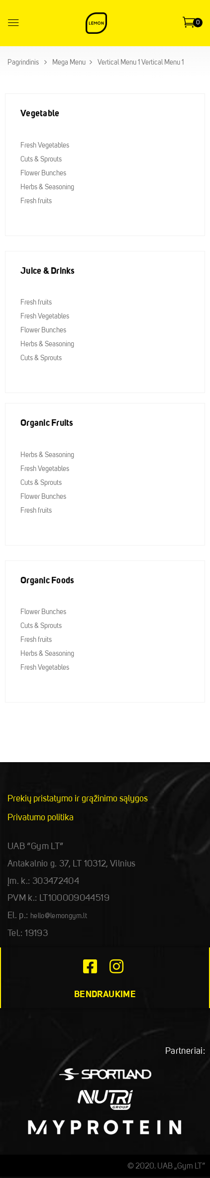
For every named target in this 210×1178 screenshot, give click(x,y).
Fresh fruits (36, 201)
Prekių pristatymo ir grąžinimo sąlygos (77, 798)
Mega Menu (69, 62)
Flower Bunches (43, 173)
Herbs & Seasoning (47, 187)
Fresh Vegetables (44, 145)
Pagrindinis (23, 62)
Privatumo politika (40, 817)
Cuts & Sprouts (41, 159)
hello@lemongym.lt (58, 916)
